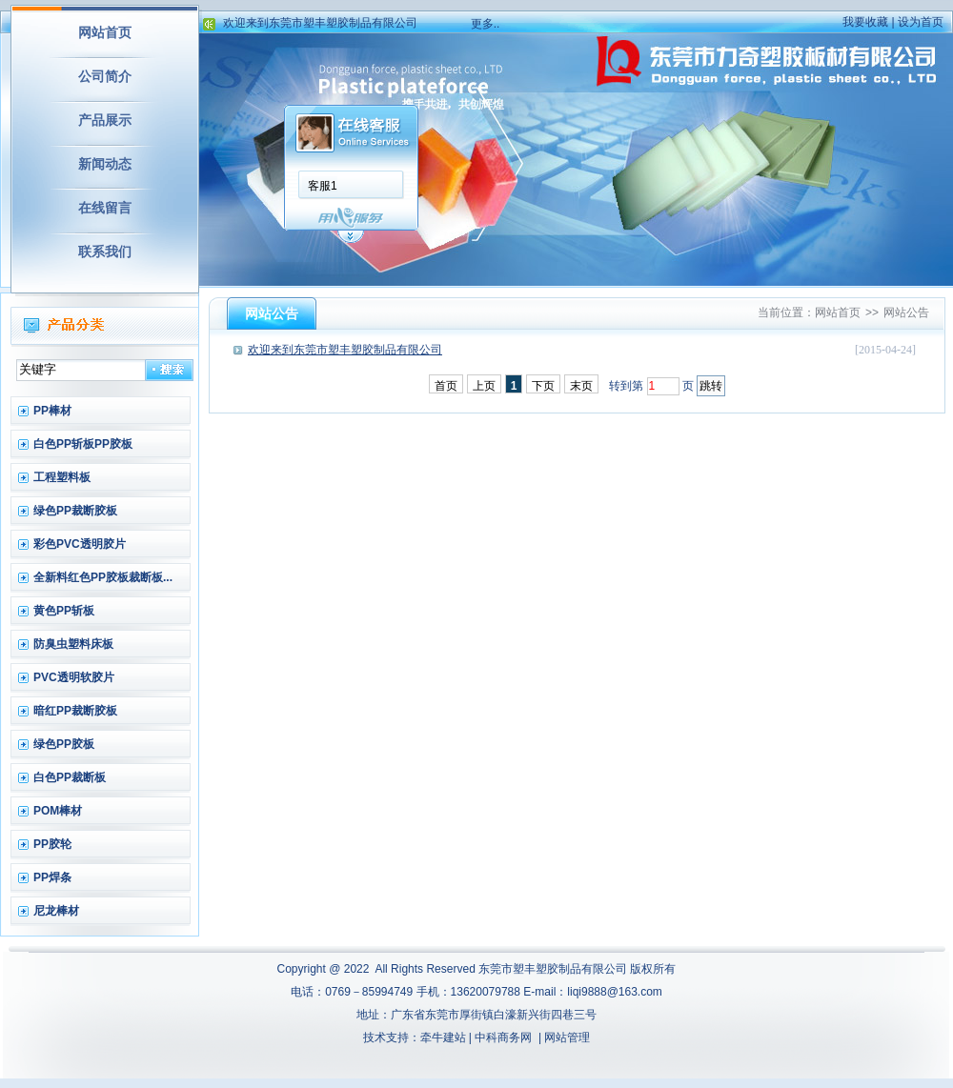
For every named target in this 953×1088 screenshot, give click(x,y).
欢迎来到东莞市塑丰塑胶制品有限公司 (320, 29)
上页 (484, 386)
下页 (543, 386)
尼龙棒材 (56, 910)
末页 (581, 386)
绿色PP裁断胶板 (75, 510)
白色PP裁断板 (69, 777)
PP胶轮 (52, 844)
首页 (446, 386)
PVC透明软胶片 (73, 677)
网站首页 (105, 32)
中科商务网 (503, 1037)
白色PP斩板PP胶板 (82, 444)
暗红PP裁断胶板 (75, 710)
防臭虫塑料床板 (73, 644)
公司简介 (105, 76)
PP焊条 (52, 877)
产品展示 (105, 120)
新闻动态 (105, 163)
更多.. (485, 23)
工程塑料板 (62, 477)
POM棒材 (57, 810)
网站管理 (567, 1037)
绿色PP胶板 (63, 744)
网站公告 (906, 312)
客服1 (322, 185)
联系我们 (105, 251)
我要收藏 (865, 22)
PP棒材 (52, 410)
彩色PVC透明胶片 (79, 544)
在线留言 (105, 207)
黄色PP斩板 (63, 610)
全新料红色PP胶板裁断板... (102, 577)
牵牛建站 (443, 1037)
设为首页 (920, 22)
